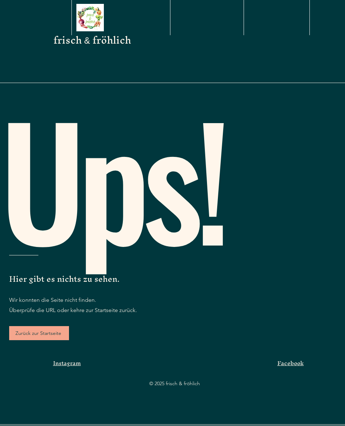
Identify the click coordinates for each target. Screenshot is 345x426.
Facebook (290, 363)
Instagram (67, 363)
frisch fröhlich (92, 39)
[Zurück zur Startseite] (39, 333)
